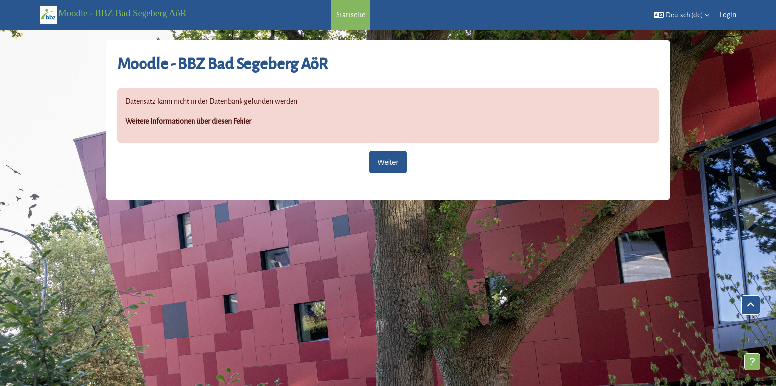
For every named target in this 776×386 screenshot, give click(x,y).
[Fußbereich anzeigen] (752, 361)
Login (727, 14)
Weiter (387, 162)
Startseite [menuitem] (350, 14)
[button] (681, 15)
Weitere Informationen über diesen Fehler (188, 121)
